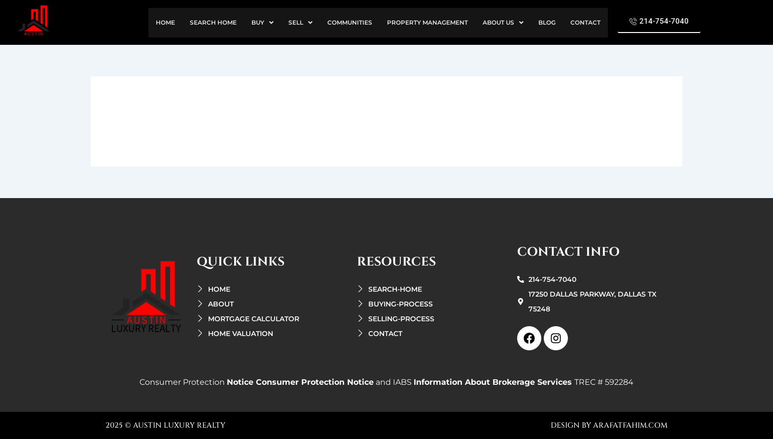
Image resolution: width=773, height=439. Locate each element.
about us (503, 22)
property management (427, 22)
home (165, 22)
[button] (262, 22)
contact (585, 22)
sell (300, 22)
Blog (547, 22)
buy (262, 22)
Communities (349, 22)
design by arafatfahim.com (609, 425)
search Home (213, 22)
